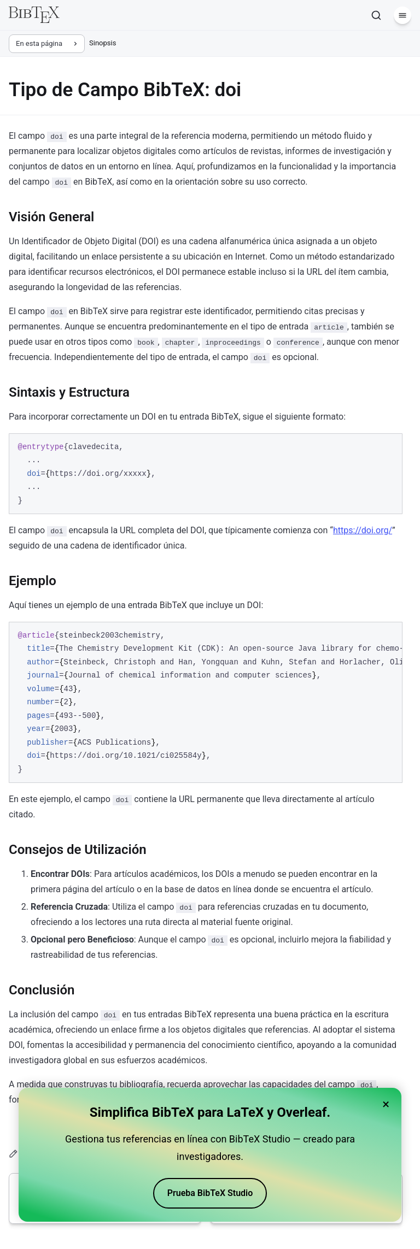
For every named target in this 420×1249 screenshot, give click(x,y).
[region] (205, 702)
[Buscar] (376, 15)
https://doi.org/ (362, 530)
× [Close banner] (385, 1104)
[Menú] (402, 15)
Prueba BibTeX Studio (210, 1193)
